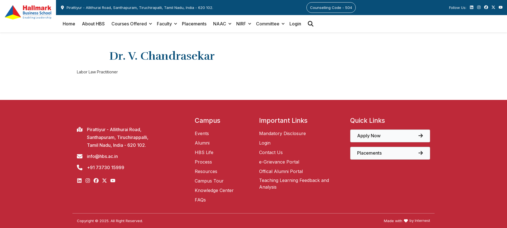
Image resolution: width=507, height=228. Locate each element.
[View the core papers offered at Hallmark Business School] (390, 135)
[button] (130, 23)
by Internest (420, 220)
